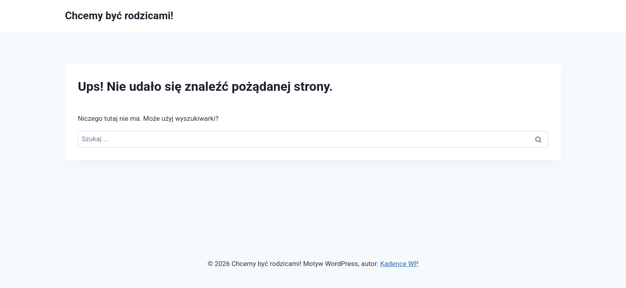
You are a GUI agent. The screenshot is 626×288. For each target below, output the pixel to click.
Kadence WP (399, 264)
